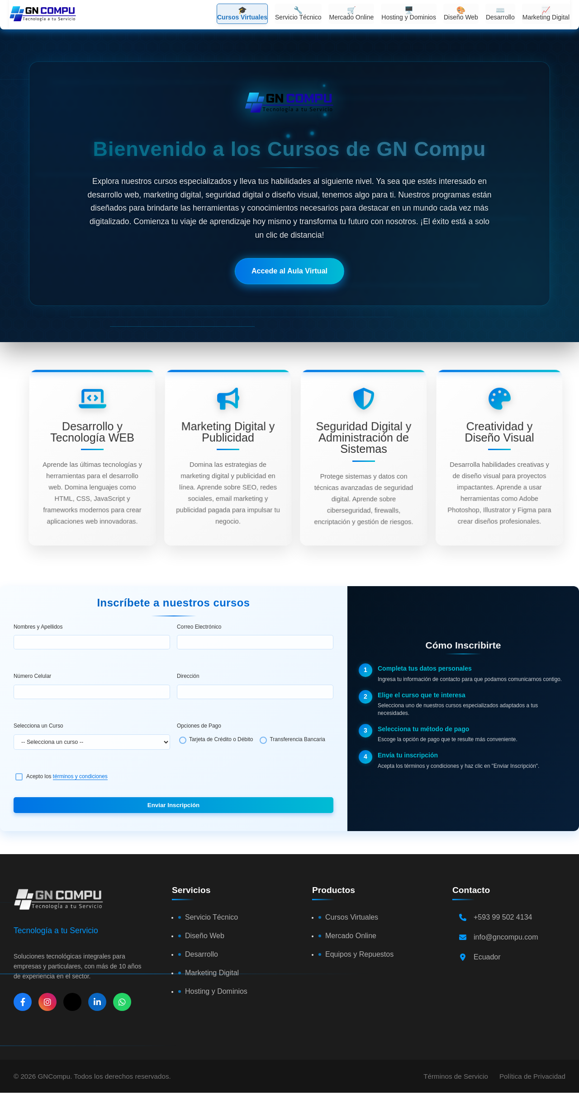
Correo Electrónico (199, 627)
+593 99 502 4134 (503, 917)
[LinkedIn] (97, 1002)
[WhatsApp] (122, 1002)
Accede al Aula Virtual (289, 271)
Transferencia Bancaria (297, 739)
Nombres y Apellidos (38, 627)
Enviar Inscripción (173, 805)
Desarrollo (201, 954)
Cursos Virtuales (351, 917)
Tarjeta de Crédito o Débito (221, 739)
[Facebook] (23, 1002)
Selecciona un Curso (38, 726)
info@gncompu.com (506, 937)
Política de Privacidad (532, 1076)
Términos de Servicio (455, 1076)
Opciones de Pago (199, 726)
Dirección (188, 676)
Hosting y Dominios (216, 991)
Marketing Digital (212, 973)
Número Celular (32, 676)
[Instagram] (47, 1002)
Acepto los (67, 776)
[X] (72, 1002)
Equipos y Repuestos (359, 954)
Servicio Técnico (211, 917)
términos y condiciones (80, 776)
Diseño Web (204, 936)
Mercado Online (350, 936)
